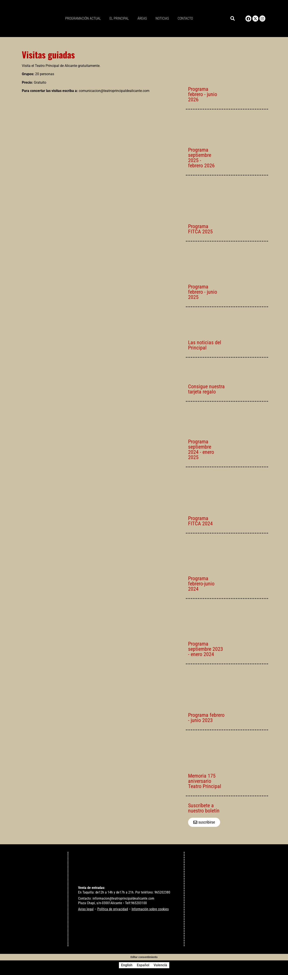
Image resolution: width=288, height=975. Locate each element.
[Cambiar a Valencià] (160, 965)
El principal (119, 18)
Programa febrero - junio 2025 (202, 292)
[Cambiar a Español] (143, 965)
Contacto (185, 18)
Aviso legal (86, 909)
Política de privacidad (112, 909)
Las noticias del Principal (204, 345)
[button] (233, 19)
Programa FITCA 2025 (200, 229)
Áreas (142, 18)
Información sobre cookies (150, 909)
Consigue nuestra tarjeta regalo (206, 389)
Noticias (162, 18)
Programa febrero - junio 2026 (202, 94)
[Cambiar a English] (127, 965)
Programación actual (83, 18)
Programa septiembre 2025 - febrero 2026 (201, 158)
